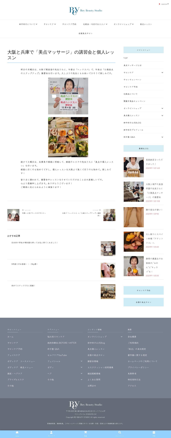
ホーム (10, 336)
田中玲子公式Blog (132, 122)
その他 (10, 385)
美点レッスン (146, 24)
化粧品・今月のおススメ (94, 24)
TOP (126, 58)
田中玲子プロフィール (133, 129)
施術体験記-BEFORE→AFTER (61, 342)
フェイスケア (13, 354)
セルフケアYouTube (57, 354)
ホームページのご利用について (143, 360)
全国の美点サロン (143, 302)
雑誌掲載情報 (94, 373)
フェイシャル (53, 360)
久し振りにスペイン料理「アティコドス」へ (154, 238)
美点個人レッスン (132, 115)
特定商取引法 (134, 379)
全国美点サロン (86, 33)
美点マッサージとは (133, 65)
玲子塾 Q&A (129, 137)
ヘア (49, 373)
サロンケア (49, 24)
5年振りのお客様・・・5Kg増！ (24, 264)
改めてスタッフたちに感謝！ (23, 285)
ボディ (50, 366)
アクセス (132, 385)
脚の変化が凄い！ (154, 209)
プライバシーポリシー (138, 366)
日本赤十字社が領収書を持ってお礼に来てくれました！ (34, 242)
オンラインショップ (122, 24)
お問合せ (92, 385)
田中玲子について (27, 24)
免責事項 (132, 373)
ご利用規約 (133, 342)
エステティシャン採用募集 (100, 366)
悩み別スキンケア (56, 336)
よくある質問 (94, 379)
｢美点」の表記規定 (137, 348)
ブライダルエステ (15, 379)
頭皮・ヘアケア (14, 373)
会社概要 (132, 336)
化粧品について (131, 93)
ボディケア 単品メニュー (20, 366)
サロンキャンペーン (132, 79)
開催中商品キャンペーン (134, 101)
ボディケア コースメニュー (21, 360)
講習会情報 (93, 360)
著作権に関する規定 (137, 354)
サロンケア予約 (69, 24)
